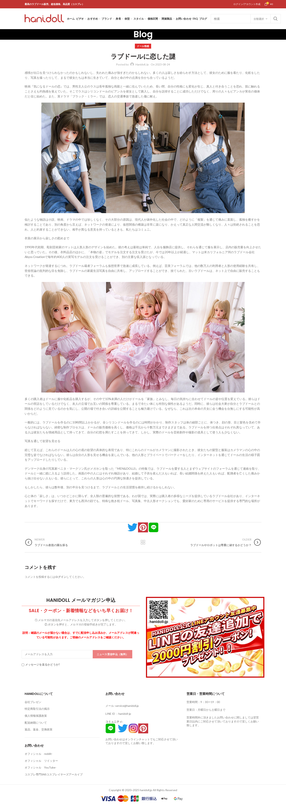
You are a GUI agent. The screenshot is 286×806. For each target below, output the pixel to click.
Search (275, 18)
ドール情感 (143, 46)
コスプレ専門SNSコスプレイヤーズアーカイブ (54, 774)
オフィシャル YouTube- (40, 767)
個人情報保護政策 (36, 715)
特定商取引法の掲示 (37, 708)
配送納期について (36, 722)
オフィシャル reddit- (39, 753)
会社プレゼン (33, 702)
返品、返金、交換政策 (38, 729)
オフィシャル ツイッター (41, 760)
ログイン (60, 576)
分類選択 (259, 18)
